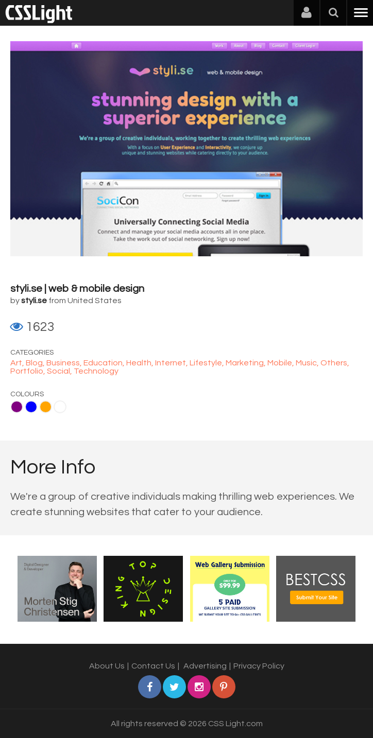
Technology (96, 371)
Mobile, (281, 363)
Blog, (36, 363)
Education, (104, 363)
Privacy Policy (258, 666)
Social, (60, 371)
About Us (107, 666)
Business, (64, 363)
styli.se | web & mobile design (77, 289)
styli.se (34, 300)
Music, (308, 363)
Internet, (172, 363)
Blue (31, 406)
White (60, 406)
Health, (140, 363)
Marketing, (246, 363)
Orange (45, 406)
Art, (18, 363)
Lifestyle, (208, 363)
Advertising (205, 666)
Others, (334, 363)
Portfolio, (28, 371)
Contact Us (153, 666)
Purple (16, 406)
